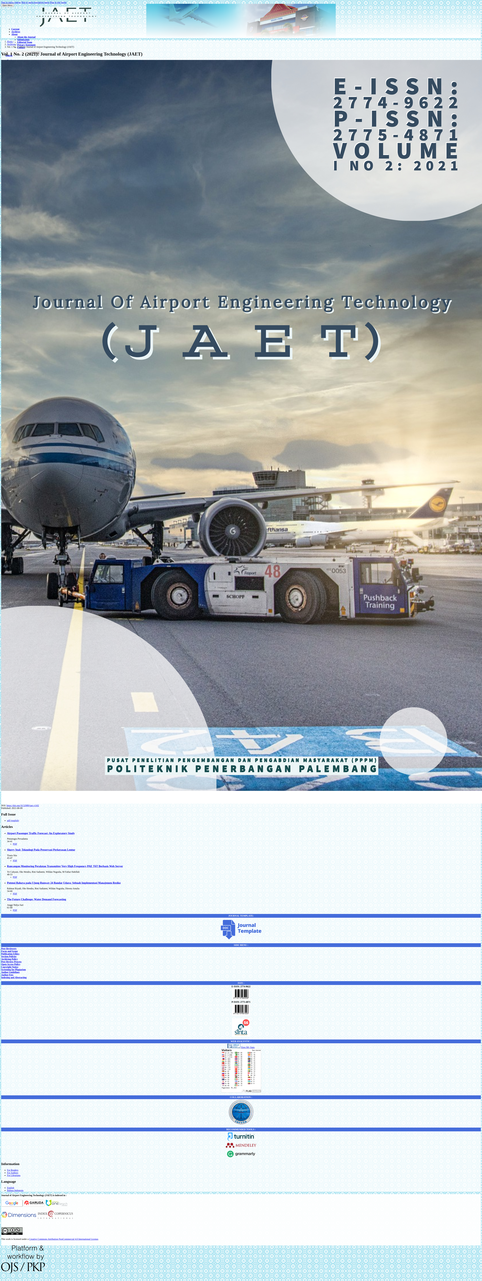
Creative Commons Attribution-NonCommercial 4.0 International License (63, 1239)
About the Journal (26, 37)
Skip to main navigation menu (35, 2)
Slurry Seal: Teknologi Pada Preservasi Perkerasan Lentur (41, 849)
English (10, 1187)
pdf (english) (13, 820)
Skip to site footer (58, 2)
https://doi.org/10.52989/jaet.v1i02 (23, 805)
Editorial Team (24, 42)
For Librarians (13, 1175)
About (14, 34)
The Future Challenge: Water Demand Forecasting (36, 899)
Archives (15, 31)
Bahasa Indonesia (15, 1190)
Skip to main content (11, 2)
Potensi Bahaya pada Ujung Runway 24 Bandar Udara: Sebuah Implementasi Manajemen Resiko (64, 882)
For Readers (12, 1170)
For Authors (12, 1172)
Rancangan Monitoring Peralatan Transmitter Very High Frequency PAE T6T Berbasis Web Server (65, 866)
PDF (15, 844)
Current (15, 29)
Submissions (23, 39)
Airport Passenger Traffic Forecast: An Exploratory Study (41, 833)
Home (10, 41)
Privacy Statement (26, 45)
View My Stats (248, 1047)
